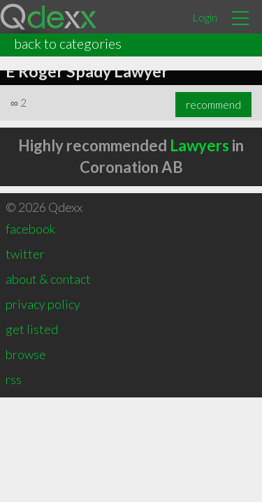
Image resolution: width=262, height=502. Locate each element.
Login (204, 17)
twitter (25, 253)
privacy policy (43, 304)
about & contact (48, 279)
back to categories (68, 43)
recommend (213, 104)
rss (14, 379)
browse (26, 354)
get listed (32, 329)
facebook (30, 228)
